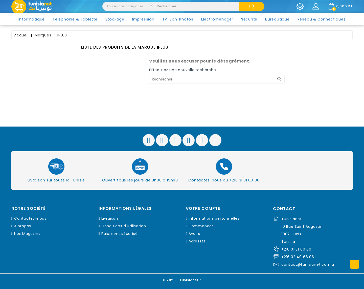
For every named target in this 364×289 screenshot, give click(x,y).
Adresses (197, 241)
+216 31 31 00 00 (296, 249)
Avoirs (194, 233)
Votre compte (203, 208)
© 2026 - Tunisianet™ (182, 280)
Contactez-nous (30, 218)
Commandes (201, 226)
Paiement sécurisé (119, 233)
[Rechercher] (217, 79)
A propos (22, 226)
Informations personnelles (214, 218)
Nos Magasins (27, 233)
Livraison (109, 218)
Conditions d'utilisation (123, 226)
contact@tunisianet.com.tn (308, 264)
